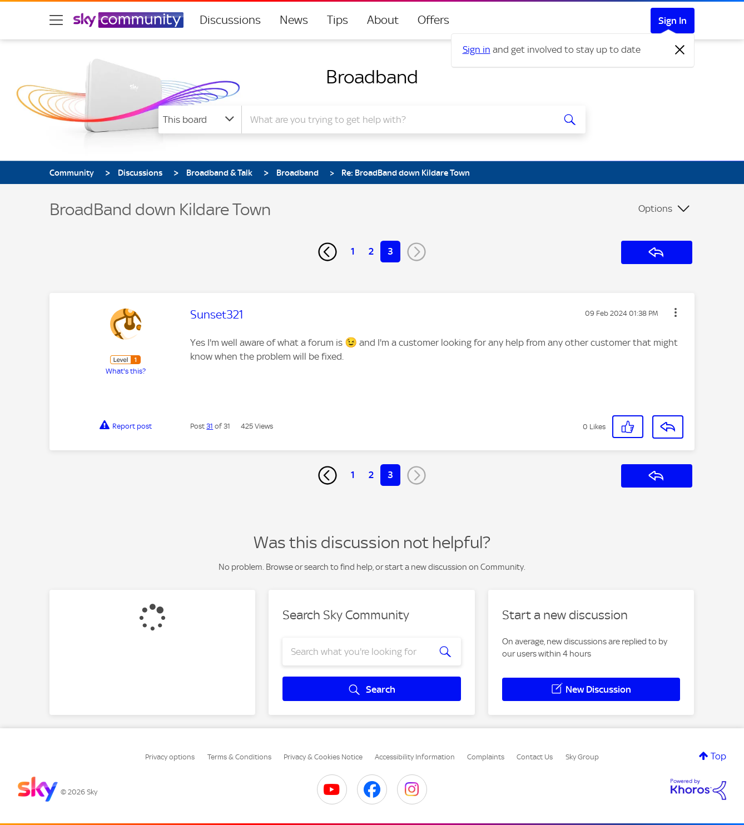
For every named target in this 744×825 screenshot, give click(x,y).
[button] (675, 312)
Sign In (672, 20)
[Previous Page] (327, 252)
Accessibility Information (415, 757)
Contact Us (535, 757)
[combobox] (396, 119)
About (383, 20)
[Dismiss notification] (680, 50)
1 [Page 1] (353, 251)
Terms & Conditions (239, 757)
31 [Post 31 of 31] (209, 426)
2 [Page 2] (371, 251)
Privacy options (170, 757)
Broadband (372, 77)
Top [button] (718, 756)
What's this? (126, 371)
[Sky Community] (128, 20)
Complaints (485, 757)
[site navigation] (56, 20)
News (294, 20)
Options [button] (655, 208)
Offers (433, 20)
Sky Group (582, 757)
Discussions (230, 20)
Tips (337, 20)
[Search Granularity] (199, 119)
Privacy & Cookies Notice (323, 757)
